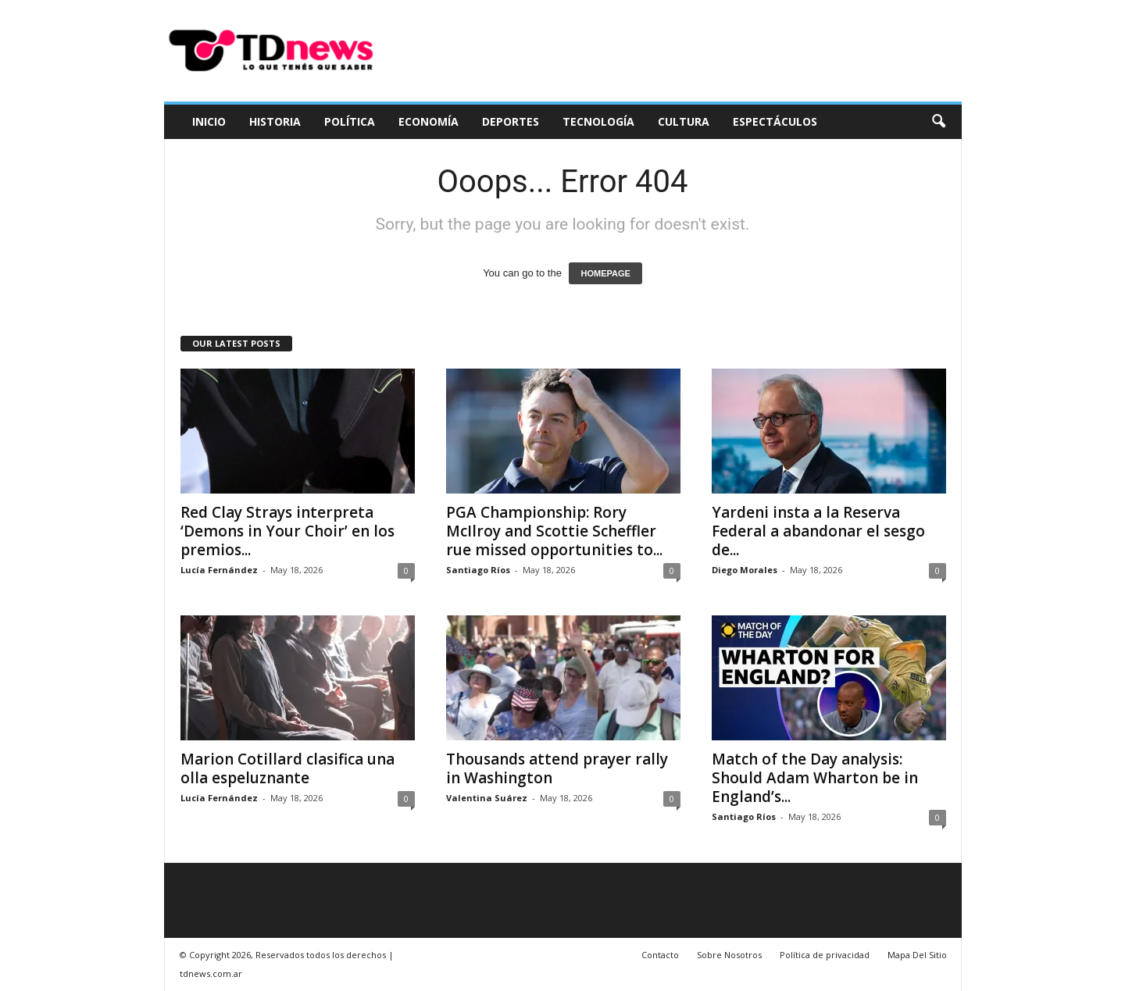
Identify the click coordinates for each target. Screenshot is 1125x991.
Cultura (683, 121)
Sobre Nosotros (729, 955)
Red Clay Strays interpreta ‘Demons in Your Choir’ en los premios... (287, 531)
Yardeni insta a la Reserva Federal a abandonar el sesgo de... (818, 531)
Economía (428, 121)
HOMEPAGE (605, 273)
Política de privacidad (825, 955)
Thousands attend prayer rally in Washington (557, 768)
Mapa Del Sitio (917, 955)
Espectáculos (775, 121)
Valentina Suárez (486, 798)
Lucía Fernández (219, 570)
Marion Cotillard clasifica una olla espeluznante (287, 768)
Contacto (660, 955)
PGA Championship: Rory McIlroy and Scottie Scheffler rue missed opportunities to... (554, 531)
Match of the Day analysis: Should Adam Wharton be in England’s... (815, 778)
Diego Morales (744, 570)
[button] (938, 122)
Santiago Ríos (478, 570)
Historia (275, 121)
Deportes (510, 121)
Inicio (209, 121)
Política (349, 121)
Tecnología (598, 121)
